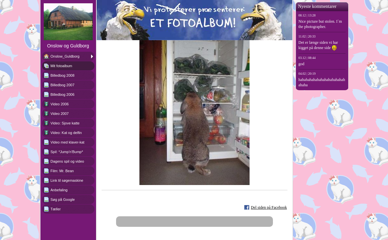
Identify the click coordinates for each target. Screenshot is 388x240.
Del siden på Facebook (269, 207)
